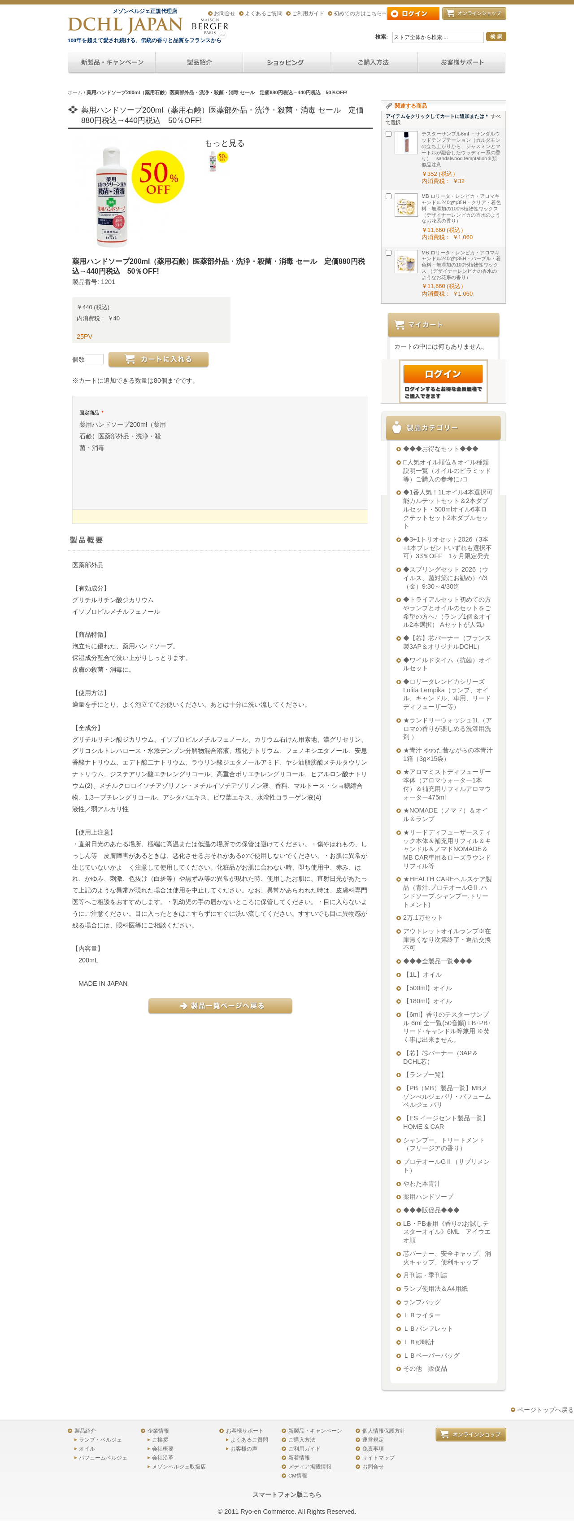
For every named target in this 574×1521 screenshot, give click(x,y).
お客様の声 (243, 1448)
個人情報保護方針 (383, 1431)
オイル (87, 1448)
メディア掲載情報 (309, 1466)
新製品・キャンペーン (315, 1431)
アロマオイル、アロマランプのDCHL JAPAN (126, 25)
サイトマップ (378, 1457)
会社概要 (163, 1448)
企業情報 (158, 1431)
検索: (381, 36)
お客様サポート (245, 1431)
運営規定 (373, 1439)
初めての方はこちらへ (360, 13)
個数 (78, 359)
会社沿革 (163, 1457)
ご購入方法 (301, 1439)
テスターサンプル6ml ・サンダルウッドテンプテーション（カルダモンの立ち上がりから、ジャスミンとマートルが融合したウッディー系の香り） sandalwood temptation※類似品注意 (461, 149)
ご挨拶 (160, 1439)
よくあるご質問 (264, 13)
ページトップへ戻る (545, 1409)
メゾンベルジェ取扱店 (179, 1466)
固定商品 (91, 412)
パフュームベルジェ (103, 1457)
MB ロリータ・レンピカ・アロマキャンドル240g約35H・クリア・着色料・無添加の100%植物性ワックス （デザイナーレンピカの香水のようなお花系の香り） (461, 208)
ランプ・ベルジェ (100, 1439)
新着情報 (299, 1457)
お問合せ (224, 13)
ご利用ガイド (308, 13)
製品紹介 (85, 1431)
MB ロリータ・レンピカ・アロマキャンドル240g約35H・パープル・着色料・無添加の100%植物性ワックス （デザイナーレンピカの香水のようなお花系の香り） (461, 265)
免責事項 (373, 1448)
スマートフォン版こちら (287, 1494)
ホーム (75, 92)
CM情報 (297, 1475)
